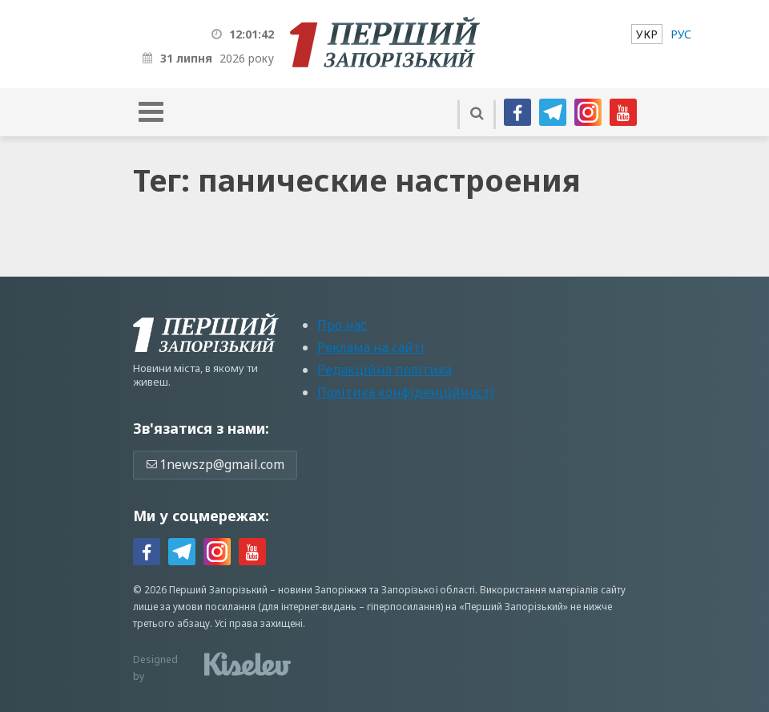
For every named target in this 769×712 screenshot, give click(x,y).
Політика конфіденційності (405, 392)
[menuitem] (647, 34)
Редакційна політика (384, 369)
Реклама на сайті (371, 347)
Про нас (342, 325)
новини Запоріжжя (322, 590)
